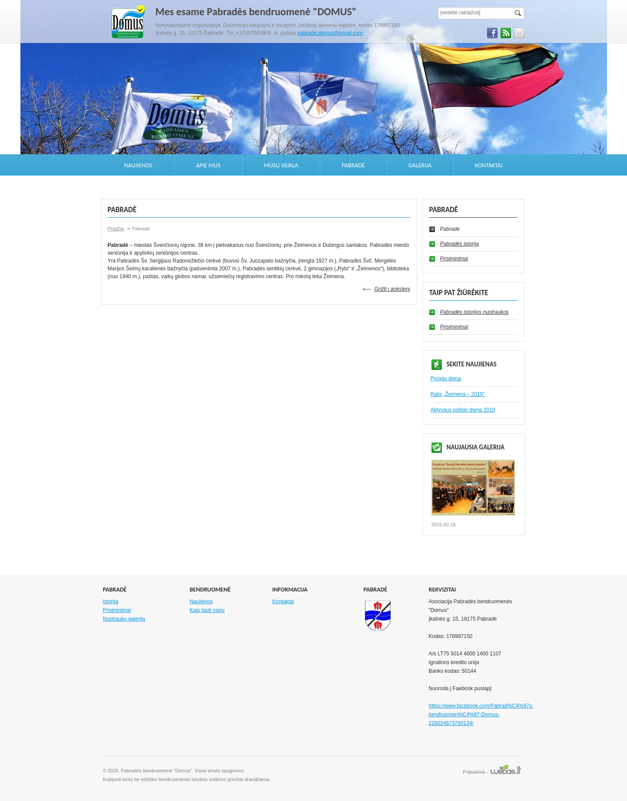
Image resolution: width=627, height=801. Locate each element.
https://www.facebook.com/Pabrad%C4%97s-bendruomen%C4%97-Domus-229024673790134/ (481, 714)
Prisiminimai (454, 259)
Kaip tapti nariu (207, 610)
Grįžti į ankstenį (392, 289)
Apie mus (208, 165)
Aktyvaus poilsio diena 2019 (463, 410)
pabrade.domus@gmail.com (330, 33)
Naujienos (138, 165)
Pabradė (353, 165)
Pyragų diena (446, 379)
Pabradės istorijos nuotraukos (474, 312)
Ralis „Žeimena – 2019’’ (458, 394)
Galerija (419, 165)
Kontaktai (488, 165)
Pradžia (116, 228)
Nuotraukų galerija (124, 619)
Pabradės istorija (459, 244)
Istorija (110, 601)
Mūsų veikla (281, 165)
